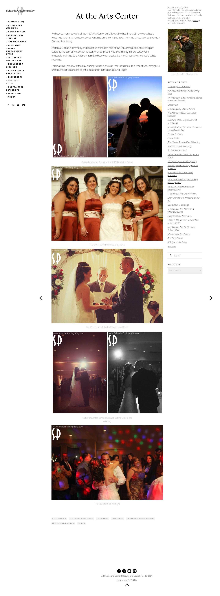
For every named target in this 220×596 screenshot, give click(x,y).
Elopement (173, 105)
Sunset (81, 523)
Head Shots (173, 138)
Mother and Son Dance (179, 234)
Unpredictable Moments (179, 216)
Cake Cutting (59, 519)
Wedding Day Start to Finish (181, 109)
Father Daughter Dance (81, 519)
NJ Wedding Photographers (140, 519)
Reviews (172, 246)
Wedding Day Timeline (179, 86)
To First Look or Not (177, 150)
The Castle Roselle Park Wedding (184, 142)
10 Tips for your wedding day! (182, 161)
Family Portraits (175, 134)
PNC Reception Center (63, 523)
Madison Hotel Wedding (179, 146)
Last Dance (117, 519)
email (195, 20)
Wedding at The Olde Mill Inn (182, 193)
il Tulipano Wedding (177, 242)
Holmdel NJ (102, 519)
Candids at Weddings (178, 205)
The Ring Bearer (175, 238)
